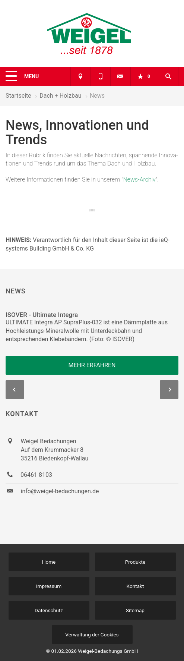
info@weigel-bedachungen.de (60, 491)
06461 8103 (36, 474)
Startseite (18, 95)
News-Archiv (139, 179)
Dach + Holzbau (60, 95)
